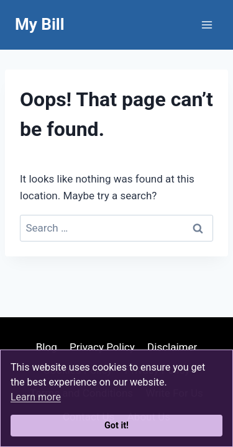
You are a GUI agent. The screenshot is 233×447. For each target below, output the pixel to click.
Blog (46, 347)
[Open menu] (206, 24)
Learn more (36, 397)
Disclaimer (172, 347)
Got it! (116, 425)
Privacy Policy (102, 347)
